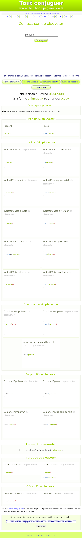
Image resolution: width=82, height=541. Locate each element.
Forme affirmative (12, 82)
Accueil (27, 13)
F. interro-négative (70, 82)
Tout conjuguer (16, 509)
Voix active (41, 87)
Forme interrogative (50, 82)
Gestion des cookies (52, 13)
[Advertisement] (41, 59)
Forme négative (31, 82)
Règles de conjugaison (38, 13)
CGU (53, 535)
